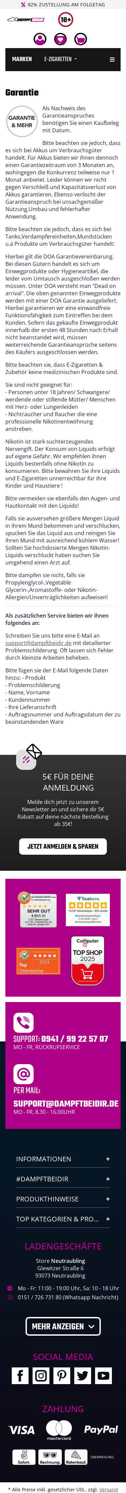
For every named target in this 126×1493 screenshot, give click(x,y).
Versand (108, 1489)
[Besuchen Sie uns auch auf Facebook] (22, 1376)
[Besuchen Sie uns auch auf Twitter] (84, 1376)
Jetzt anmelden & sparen (63, 847)
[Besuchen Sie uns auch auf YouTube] (105, 1376)
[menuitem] (22, 59)
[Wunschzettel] (60, 39)
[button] (40, 39)
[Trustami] (88, 909)
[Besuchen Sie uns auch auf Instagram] (43, 1376)
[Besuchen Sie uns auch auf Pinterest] (63, 1376)
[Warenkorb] (81, 39)
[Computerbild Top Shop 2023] (87, 961)
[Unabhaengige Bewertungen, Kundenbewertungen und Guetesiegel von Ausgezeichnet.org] (38, 909)
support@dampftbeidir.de (38, 643)
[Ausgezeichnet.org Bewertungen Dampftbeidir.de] (38, 960)
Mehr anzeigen (59, 1327)
